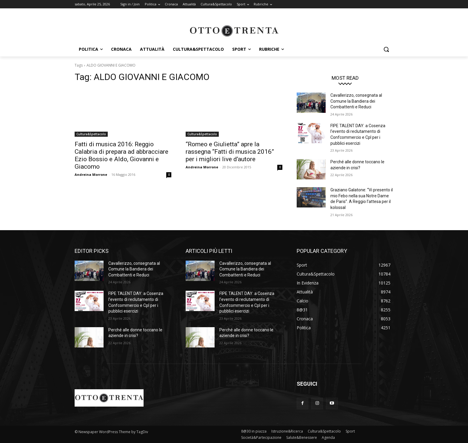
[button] (386, 49)
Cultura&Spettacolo (91, 134)
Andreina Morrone (91, 174)
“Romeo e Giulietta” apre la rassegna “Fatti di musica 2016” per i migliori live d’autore (230, 152)
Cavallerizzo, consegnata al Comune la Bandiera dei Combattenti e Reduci (356, 101)
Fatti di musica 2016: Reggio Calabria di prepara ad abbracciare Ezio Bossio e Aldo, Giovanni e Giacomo (121, 155)
